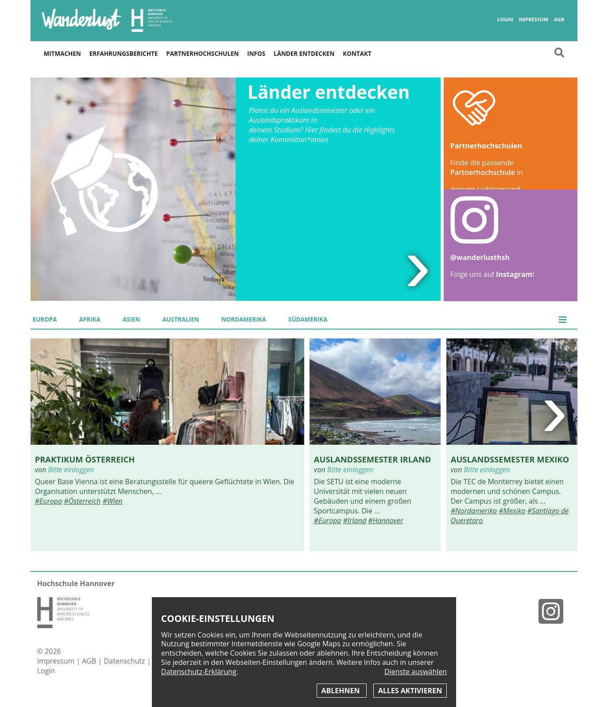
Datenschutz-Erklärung (198, 671)
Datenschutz (125, 661)
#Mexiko (512, 511)
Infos (256, 54)
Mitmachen (62, 54)
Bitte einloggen (71, 469)
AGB (559, 19)
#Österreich (82, 501)
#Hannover (385, 520)
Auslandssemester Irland (372, 459)
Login (505, 19)
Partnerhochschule (482, 172)
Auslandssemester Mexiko (510, 459)
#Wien (112, 501)
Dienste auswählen (415, 671)
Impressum (533, 19)
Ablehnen (341, 690)
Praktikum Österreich (85, 459)
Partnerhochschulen (202, 54)
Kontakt (357, 54)
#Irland (354, 520)
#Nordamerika (474, 511)
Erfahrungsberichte (123, 54)
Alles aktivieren (410, 690)
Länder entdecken (304, 54)
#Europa (48, 501)
